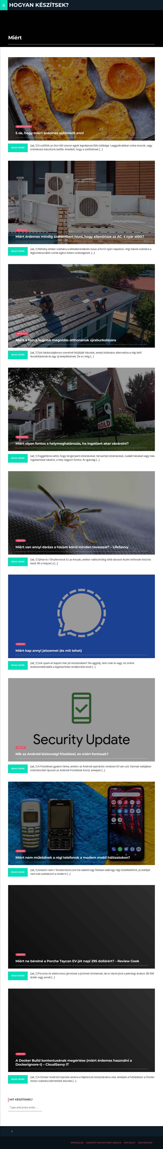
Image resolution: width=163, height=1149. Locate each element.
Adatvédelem (145, 1142)
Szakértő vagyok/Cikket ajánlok (103, 1142)
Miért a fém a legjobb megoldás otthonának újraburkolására (65, 340)
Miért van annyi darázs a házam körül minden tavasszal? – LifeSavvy (71, 547)
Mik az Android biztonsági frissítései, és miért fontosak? (61, 754)
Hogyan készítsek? (39, 5)
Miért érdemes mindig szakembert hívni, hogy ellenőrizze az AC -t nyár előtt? (79, 237)
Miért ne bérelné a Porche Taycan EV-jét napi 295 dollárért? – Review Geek (77, 961)
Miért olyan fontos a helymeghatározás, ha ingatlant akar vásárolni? (71, 444)
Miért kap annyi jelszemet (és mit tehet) (48, 651)
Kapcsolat (129, 1142)
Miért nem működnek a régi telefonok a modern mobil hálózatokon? (72, 858)
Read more (18, 147)
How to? (20, 540)
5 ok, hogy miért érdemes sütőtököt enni (49, 133)
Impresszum (77, 1142)
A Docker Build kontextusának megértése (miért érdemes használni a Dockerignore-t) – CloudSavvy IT (73, 1063)
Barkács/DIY (22, 230)
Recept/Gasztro (24, 126)
